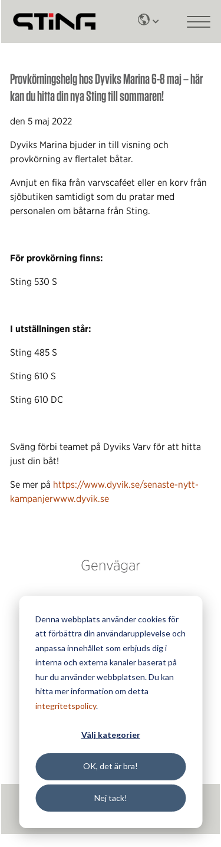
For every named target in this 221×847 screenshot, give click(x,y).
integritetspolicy (65, 706)
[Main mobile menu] (198, 21)
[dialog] (110, 712)
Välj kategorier (110, 735)
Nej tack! (110, 798)
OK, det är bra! (110, 766)
